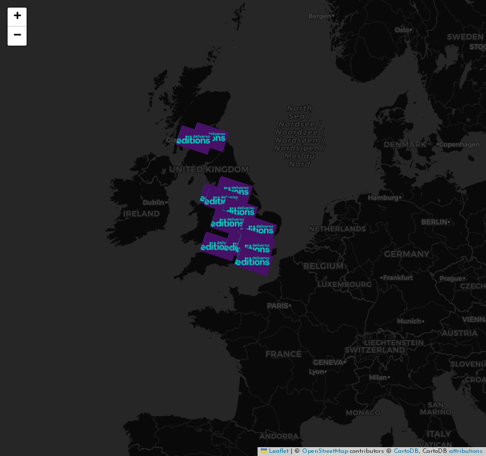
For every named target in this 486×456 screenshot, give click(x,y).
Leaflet (275, 451)
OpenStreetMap (325, 451)
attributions (466, 451)
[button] (195, 140)
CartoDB (406, 451)
